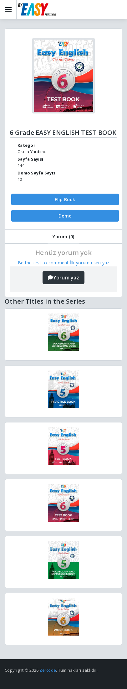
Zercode (47, 670)
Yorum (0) (63, 237)
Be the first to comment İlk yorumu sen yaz (63, 263)
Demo (65, 216)
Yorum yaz (63, 277)
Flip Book (65, 199)
